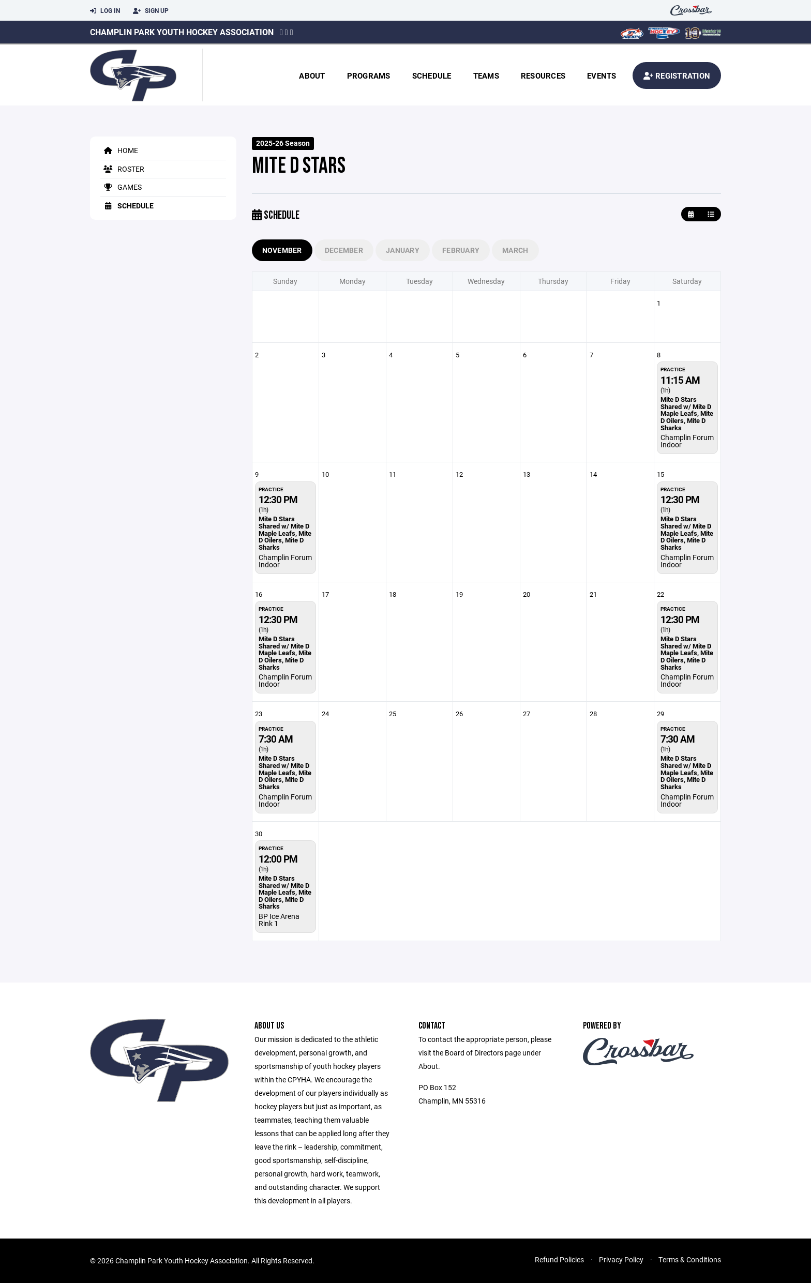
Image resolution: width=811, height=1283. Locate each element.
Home (119, 150)
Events (602, 75)
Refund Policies (559, 1259)
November (282, 250)
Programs (369, 75)
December (344, 250)
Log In (105, 11)
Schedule (432, 75)
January (402, 250)
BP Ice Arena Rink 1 (279, 919)
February (460, 250)
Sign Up (151, 11)
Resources (543, 75)
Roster (122, 169)
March (515, 250)
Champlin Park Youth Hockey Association (182, 31)
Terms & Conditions (689, 1259)
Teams (486, 75)
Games (121, 187)
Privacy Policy (621, 1259)
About (312, 75)
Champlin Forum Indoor (687, 440)
